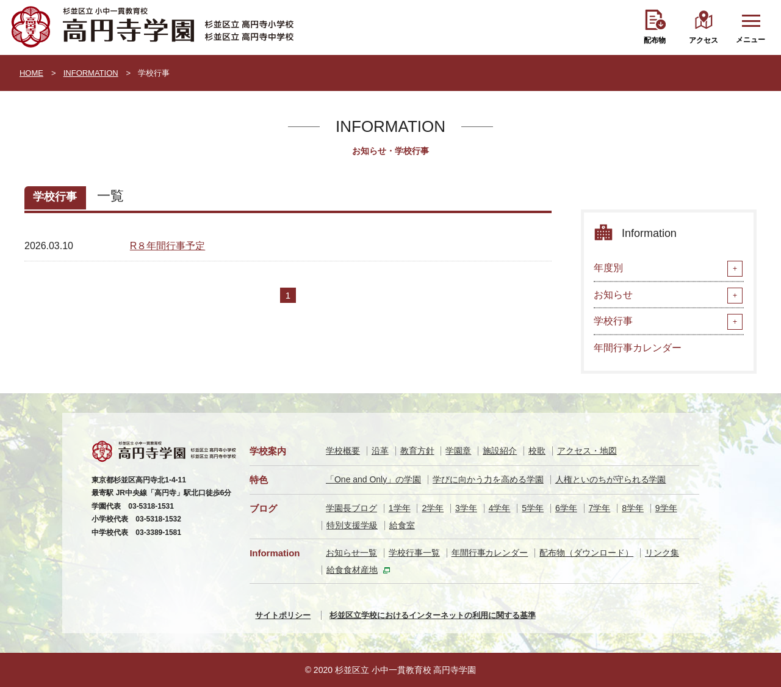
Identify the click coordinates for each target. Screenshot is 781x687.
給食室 (402, 525)
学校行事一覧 (414, 553)
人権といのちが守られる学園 (610, 479)
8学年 (633, 508)
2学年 (433, 508)
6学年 (566, 508)
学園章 (458, 451)
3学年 (466, 508)
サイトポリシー (283, 615)
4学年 (500, 508)
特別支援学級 (352, 525)
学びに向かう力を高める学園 (488, 479)
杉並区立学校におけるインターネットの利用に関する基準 (432, 615)
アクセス (703, 40)
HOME (31, 73)
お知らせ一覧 (351, 553)
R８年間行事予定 (167, 246)
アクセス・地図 (587, 451)
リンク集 (662, 553)
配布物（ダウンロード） (586, 553)
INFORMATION (90, 73)
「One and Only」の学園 (373, 479)
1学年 (400, 508)
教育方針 (417, 451)
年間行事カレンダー (638, 348)
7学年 (600, 508)
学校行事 (613, 321)
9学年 (666, 508)
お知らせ (613, 294)
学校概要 (343, 451)
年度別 (608, 268)
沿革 (380, 451)
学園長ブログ (351, 508)
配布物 (655, 40)
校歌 (536, 451)
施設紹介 (500, 451)
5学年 (533, 508)
